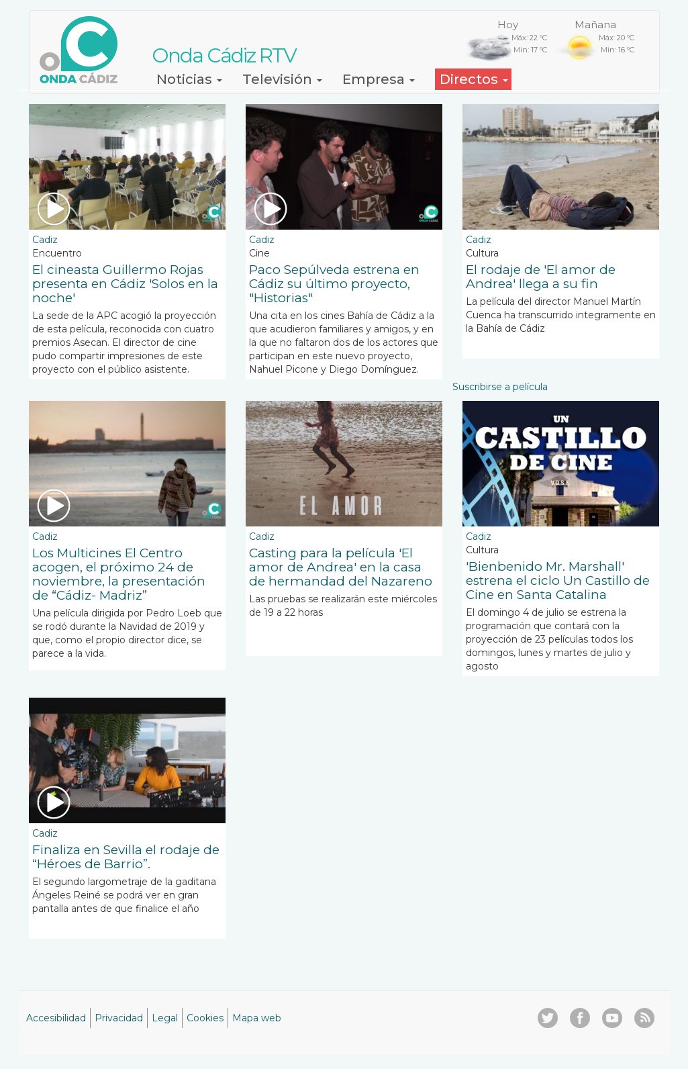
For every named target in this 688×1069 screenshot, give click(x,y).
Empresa (378, 79)
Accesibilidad (56, 1018)
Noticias (189, 79)
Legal (165, 1018)
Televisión (282, 79)
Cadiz (45, 240)
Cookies (205, 1018)
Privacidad (119, 1018)
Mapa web (256, 1018)
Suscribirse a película (500, 387)
